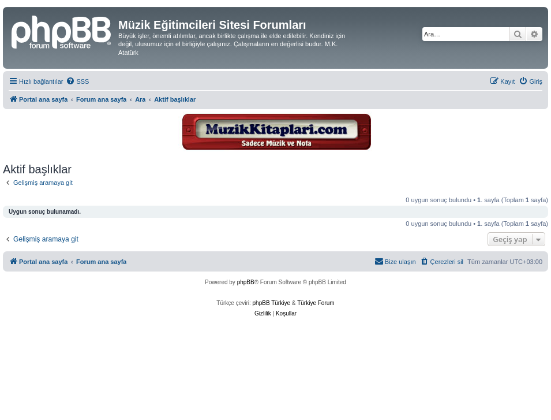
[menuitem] (77, 81)
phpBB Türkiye (271, 303)
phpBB (245, 282)
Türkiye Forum (315, 303)
